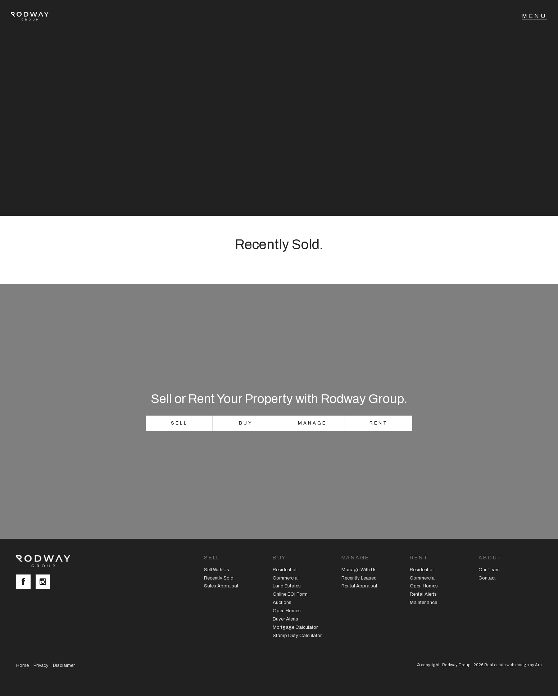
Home (22, 665)
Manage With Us (359, 569)
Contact (487, 578)
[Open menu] (534, 16)
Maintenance (423, 602)
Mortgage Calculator (295, 627)
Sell (179, 423)
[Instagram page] (45, 582)
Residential (284, 569)
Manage (312, 423)
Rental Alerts (423, 594)
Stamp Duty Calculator (297, 635)
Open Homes (287, 610)
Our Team (489, 569)
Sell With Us (216, 569)
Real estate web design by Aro (513, 665)
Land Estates (287, 586)
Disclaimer (64, 665)
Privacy (40, 665)
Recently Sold (218, 578)
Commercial (286, 578)
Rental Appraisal (359, 586)
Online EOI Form (290, 594)
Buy (246, 423)
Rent (378, 423)
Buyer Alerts (285, 619)
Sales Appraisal (221, 586)
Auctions (282, 602)
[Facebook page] (26, 582)
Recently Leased (359, 578)
